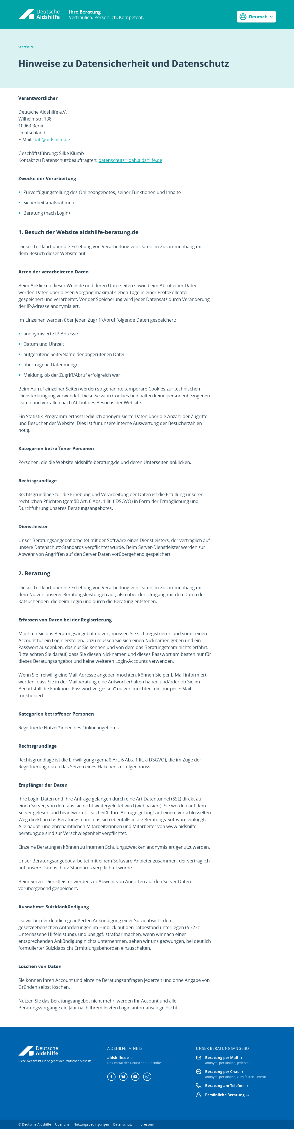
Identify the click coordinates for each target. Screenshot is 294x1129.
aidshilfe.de (118, 1057)
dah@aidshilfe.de (52, 139)
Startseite (26, 47)
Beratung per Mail (221, 1057)
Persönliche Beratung (225, 1094)
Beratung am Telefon (224, 1085)
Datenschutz (123, 1124)
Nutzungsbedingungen (91, 1124)
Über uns (62, 1124)
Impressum (145, 1124)
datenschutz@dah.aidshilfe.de (130, 160)
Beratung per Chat (222, 1071)
